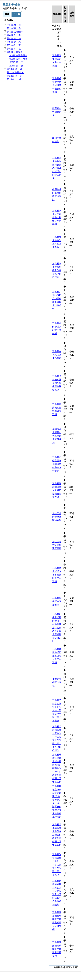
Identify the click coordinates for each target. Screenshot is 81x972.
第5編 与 (14, 38)
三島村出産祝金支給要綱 (56, 601)
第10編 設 (14, 69)
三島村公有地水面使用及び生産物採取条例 (56, 383)
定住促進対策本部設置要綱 (56, 545)
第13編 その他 (14, 79)
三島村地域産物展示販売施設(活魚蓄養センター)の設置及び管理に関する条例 (56, 768)
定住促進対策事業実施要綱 (56, 516)
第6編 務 (14, 42)
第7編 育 (14, 45)
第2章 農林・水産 (18, 59)
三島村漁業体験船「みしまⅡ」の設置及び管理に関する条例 (56, 864)
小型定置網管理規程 (56, 682)
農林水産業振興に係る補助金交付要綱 (56, 436)
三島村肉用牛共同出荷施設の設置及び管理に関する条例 (56, 168)
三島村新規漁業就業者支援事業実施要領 (56, 949)
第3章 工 (16, 62)
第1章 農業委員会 (18, 55)
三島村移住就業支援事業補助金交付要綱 (56, 575)
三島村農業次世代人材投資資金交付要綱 (56, 85)
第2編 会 (14, 28)
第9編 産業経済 (15, 52)
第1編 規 (14, 25)
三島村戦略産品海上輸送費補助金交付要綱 (56, 464)
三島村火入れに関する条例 (56, 354)
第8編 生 (14, 48)
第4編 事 (14, 35)
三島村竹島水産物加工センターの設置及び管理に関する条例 (56, 710)
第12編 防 (14, 76)
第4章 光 (16, 65)
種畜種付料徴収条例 (56, 111)
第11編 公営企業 (15, 72)
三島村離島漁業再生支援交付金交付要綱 (56, 656)
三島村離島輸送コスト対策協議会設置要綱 (56, 490)
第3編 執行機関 (15, 31)
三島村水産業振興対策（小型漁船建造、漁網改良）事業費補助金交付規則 (56, 627)
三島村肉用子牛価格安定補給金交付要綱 (56, 217)
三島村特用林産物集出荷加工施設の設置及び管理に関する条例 (56, 834)
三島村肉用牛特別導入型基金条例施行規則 (56, 270)
